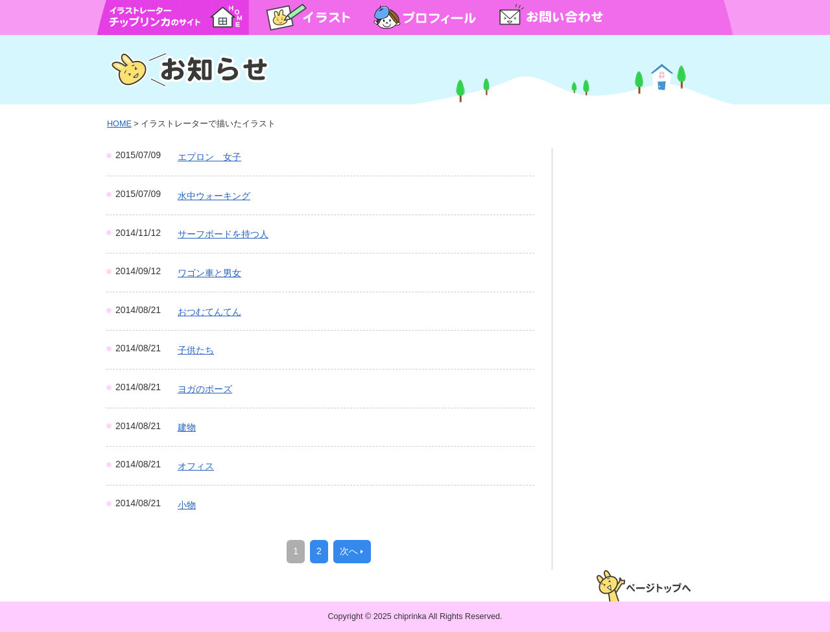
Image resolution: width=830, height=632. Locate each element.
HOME (226, 17)
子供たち (196, 350)
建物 (187, 427)
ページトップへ (644, 586)
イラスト (308, 17)
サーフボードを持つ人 (223, 234)
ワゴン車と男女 (209, 273)
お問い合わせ (551, 17)
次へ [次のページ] (349, 551)
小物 (187, 505)
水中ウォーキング (214, 196)
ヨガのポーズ (205, 389)
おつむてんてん (209, 312)
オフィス (196, 466)
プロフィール (425, 17)
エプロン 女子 (209, 157)
